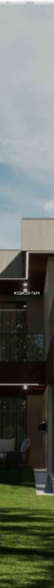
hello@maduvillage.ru (29, 1)
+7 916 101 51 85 (29, 3)
